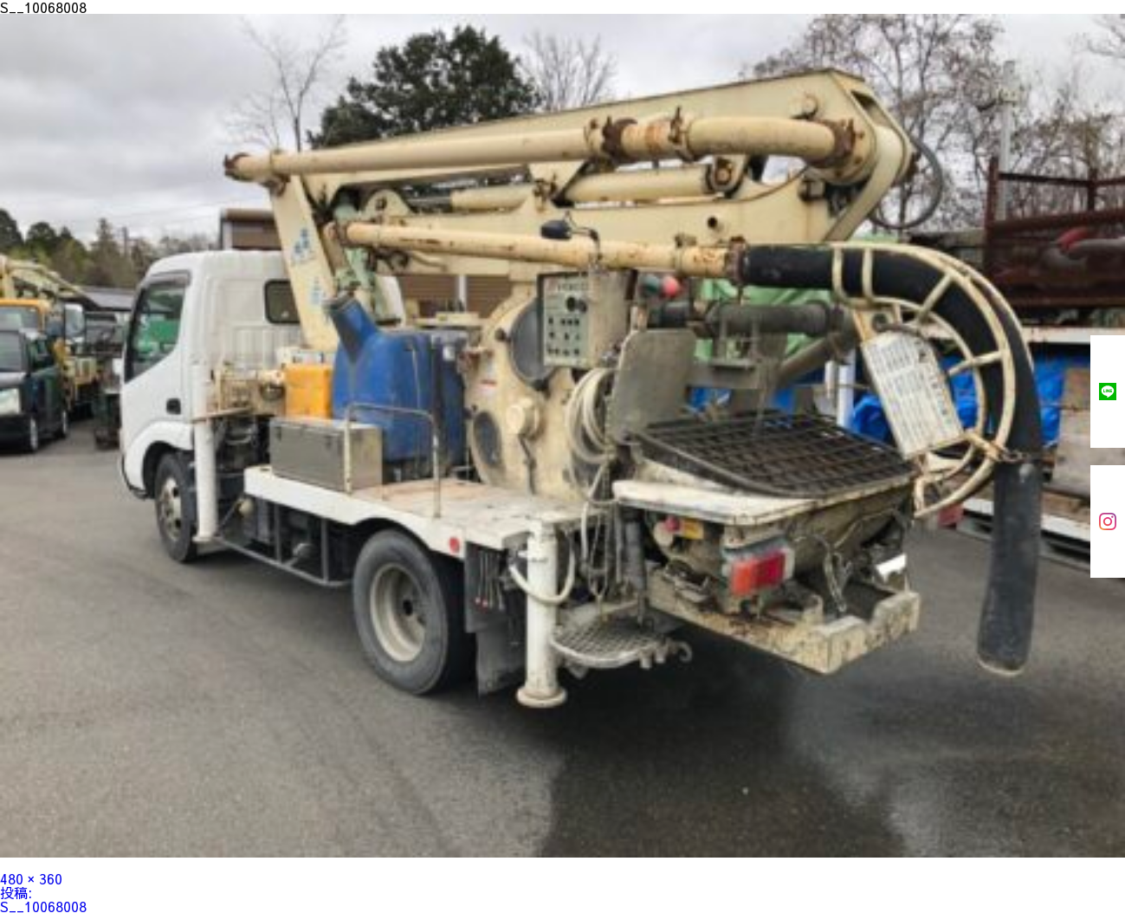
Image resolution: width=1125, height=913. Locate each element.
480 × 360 (31, 878)
